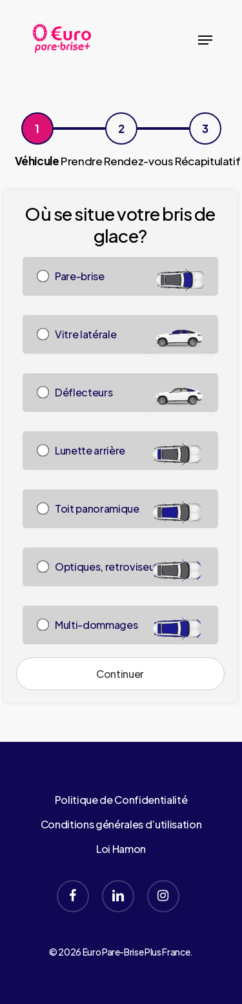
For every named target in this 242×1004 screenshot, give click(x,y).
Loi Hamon (121, 848)
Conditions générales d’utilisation (121, 824)
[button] (205, 40)
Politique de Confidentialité (121, 799)
